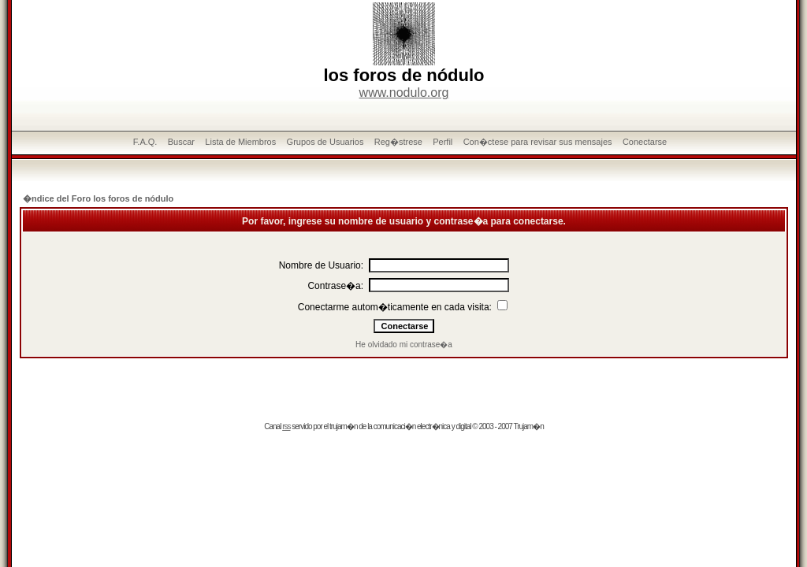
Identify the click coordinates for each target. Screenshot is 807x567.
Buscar (181, 141)
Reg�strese (398, 141)
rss (286, 426)
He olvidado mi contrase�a (403, 344)
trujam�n (343, 426)
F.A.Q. (145, 141)
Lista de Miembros (240, 141)
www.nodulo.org (404, 92)
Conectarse (645, 141)
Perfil (442, 141)
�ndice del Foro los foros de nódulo (98, 198)
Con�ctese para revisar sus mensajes (537, 141)
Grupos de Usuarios (325, 141)
